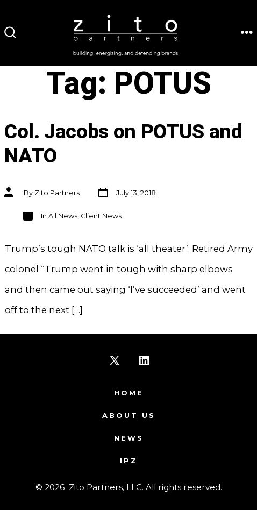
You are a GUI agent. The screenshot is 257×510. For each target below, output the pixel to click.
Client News (101, 216)
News (129, 438)
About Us (128, 416)
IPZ (129, 461)
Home (129, 393)
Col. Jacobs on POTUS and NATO (123, 144)
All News (62, 216)
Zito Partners (57, 193)
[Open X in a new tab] (114, 360)
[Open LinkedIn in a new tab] (144, 360)
